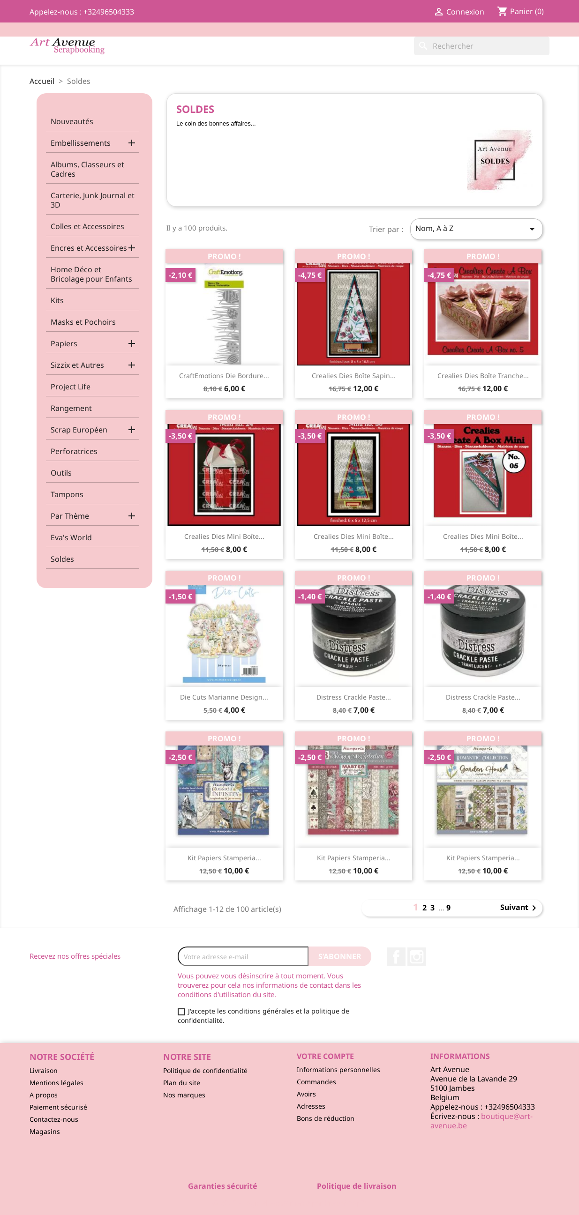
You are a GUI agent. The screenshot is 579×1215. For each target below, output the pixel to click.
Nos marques (184, 1094)
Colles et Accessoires (87, 226)
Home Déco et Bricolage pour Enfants (91, 274)
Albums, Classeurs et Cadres (87, 169)
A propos (44, 1094)
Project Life (70, 386)
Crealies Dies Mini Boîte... (224, 536)
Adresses (311, 1106)
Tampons (67, 494)
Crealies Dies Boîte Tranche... (483, 375)
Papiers (64, 343)
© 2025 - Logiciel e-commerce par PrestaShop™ (289, 1203)
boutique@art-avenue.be (481, 1121)
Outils (61, 473)
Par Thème (70, 516)
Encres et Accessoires (89, 248)
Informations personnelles (338, 1069)
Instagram (416, 956)
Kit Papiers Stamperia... (224, 857)
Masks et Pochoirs (83, 322)
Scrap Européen (79, 430)
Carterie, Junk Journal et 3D (93, 200)
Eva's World (71, 537)
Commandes (316, 1081)
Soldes (62, 559)
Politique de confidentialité (205, 1070)
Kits (57, 300)
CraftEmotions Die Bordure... (224, 375)
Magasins (45, 1131)
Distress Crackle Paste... (353, 697)
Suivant (520, 908)
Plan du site (181, 1082)
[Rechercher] (481, 46)
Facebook (396, 956)
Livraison (44, 1070)
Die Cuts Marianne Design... (224, 697)
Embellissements (81, 143)
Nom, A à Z (476, 229)
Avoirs (306, 1093)
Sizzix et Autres (77, 365)
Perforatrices (74, 451)
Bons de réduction (325, 1118)
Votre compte (325, 1056)
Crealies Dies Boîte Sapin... (354, 375)
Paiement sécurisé (58, 1107)
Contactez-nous (54, 1119)
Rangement (71, 408)
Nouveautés (72, 121)
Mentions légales (56, 1082)
